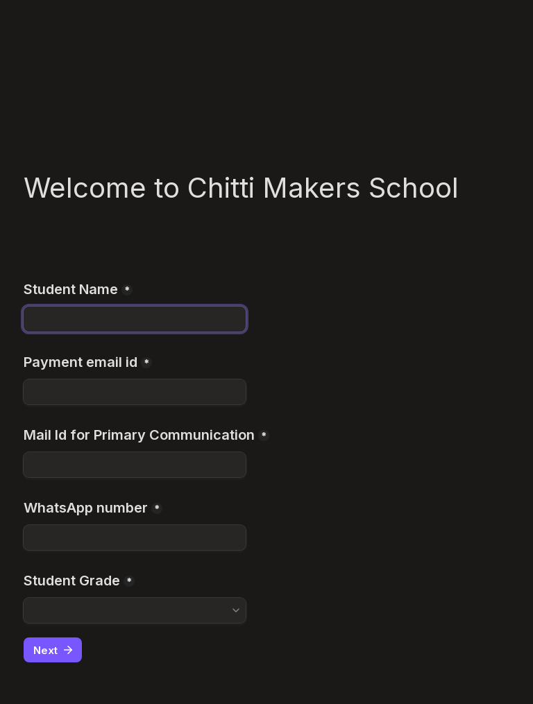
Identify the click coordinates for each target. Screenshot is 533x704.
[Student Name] (135, 319)
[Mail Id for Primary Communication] (135, 464)
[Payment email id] (135, 391)
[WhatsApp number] (135, 537)
